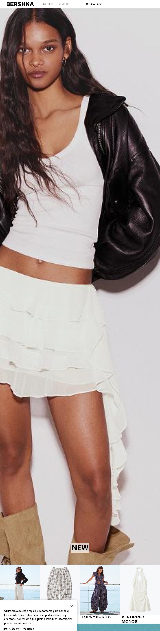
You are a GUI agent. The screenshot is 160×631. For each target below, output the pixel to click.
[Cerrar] (71, 609)
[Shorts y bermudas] (20, 594)
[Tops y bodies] (100, 592)
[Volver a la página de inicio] (20, 4)
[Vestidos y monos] (140, 594)
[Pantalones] (60, 592)
